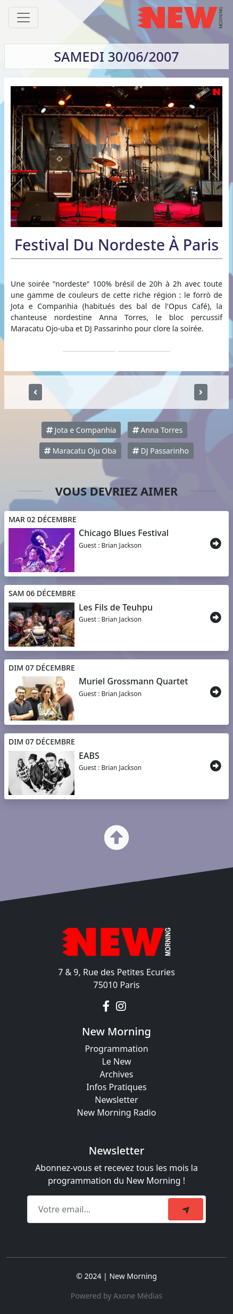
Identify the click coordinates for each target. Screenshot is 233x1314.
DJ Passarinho (160, 451)
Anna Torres (157, 430)
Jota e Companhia (81, 430)
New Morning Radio (116, 1112)
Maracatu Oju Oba (80, 451)
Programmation (116, 1048)
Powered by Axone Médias (116, 1296)
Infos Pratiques (116, 1087)
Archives (116, 1074)
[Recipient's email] (99, 1209)
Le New (116, 1061)
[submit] (185, 1209)
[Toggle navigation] (23, 17)
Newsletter (116, 1100)
